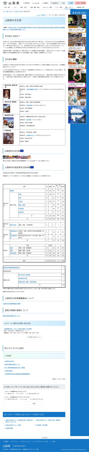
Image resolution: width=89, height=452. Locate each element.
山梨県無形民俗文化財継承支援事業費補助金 (17, 374)
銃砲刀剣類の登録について (18, 29)
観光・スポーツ (10, 11)
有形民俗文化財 (23, 278)
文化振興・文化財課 (41, 425)
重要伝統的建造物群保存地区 (11, 267)
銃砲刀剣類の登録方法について (11, 316)
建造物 (12, 191)
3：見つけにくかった (37, 399)
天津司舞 (28, 120)
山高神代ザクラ (30, 135)
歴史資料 (21, 212)
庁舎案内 (6, 441)
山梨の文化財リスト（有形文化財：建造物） (48, 420)
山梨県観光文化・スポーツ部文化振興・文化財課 (17, 329)
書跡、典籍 (22, 205)
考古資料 (21, 208)
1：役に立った (10, 393)
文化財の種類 (22, 27)
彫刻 (20, 198)
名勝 (11, 250)
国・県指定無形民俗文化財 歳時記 (15, 368)
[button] (26, 3)
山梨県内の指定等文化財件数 (45, 27)
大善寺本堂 (29, 105)
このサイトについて (26, 441)
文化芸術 (16, 11)
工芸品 (21, 201)
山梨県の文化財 (9, 361)
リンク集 (53, 441)
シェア (38, 15)
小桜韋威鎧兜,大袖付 (32, 89)
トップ (4, 11)
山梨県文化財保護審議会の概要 (11, 304)
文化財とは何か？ (13, 27)
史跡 (11, 248)
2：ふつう (20, 393)
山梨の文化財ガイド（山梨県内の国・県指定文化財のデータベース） (19, 421)
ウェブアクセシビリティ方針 (40, 441)
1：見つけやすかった (12, 399)
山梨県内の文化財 (31, 27)
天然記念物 (13, 253)
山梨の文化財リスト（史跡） (13, 425)
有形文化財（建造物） (25, 275)
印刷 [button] (44, 15)
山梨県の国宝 (9, 371)
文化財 (20, 11)
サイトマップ (14, 441)
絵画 (20, 194)
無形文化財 (13, 225)
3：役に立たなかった (33, 393)
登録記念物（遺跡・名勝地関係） (28, 282)
